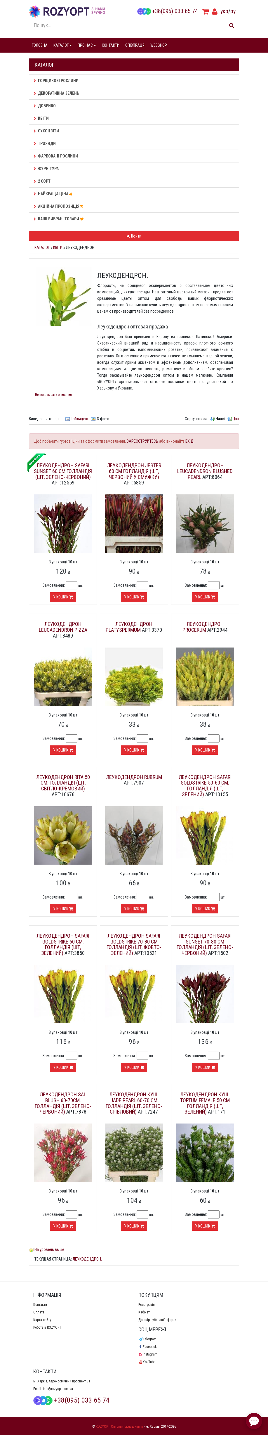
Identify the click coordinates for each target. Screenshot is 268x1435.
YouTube (146, 1362)
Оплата (38, 1312)
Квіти (41, 118)
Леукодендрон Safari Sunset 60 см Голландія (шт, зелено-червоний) (63, 471)
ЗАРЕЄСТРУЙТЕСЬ (142, 441)
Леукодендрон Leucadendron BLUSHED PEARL (205, 471)
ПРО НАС (87, 45)
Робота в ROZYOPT (47, 1327)
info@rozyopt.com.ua (58, 1389)
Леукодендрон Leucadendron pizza (63, 627)
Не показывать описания (53, 395)
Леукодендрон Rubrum (134, 777)
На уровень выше (49, 1249)
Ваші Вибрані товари (59, 219)
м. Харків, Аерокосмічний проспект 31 (61, 1381)
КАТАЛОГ (62, 45)
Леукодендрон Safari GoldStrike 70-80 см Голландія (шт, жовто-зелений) (134, 944)
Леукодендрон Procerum (203, 627)
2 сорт (42, 181)
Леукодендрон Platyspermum (129, 627)
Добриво (45, 105)
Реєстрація (146, 1305)
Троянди (45, 143)
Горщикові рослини (56, 80)
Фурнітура (46, 168)
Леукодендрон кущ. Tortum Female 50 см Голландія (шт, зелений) (205, 1103)
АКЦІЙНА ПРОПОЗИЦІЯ (59, 206)
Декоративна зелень (56, 93)
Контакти (40, 1305)
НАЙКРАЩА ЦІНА (54, 193)
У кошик (63, 597)
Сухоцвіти (46, 131)
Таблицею (79, 418)
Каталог (42, 247)
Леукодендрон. (87, 1259)
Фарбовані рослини (56, 156)
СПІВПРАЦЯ (135, 45)
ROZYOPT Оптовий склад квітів (119, 1426)
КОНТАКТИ (110, 45)
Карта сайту (42, 1320)
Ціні (236, 418)
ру (233, 11)
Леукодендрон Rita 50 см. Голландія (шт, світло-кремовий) (63, 783)
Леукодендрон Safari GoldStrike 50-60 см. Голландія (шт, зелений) (205, 785)
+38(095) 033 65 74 (167, 11)
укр (224, 11)
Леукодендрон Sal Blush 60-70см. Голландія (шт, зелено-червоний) (63, 1103)
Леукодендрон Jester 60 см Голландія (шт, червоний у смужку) (134, 471)
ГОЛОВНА (40, 45)
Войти (134, 236)
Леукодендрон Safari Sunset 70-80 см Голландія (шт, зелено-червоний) (205, 944)
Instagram (147, 1354)
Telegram (147, 1339)
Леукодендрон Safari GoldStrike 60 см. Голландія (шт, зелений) (62, 944)
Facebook (147, 1347)
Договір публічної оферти (157, 1320)
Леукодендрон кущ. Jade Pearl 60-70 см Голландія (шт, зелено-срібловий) (134, 1103)
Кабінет (144, 1312)
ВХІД (189, 441)
